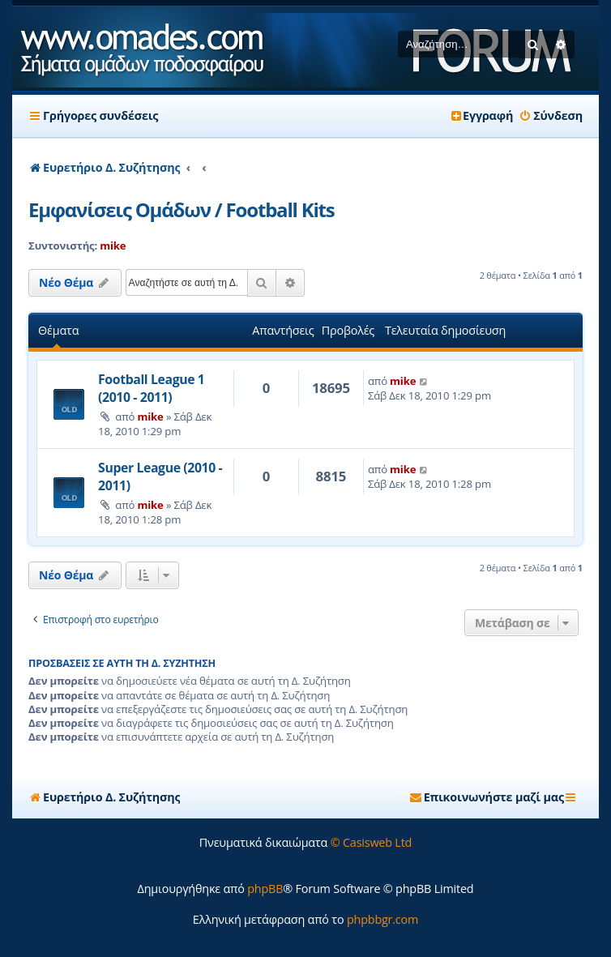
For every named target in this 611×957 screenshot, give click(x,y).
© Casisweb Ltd (371, 842)
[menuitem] (551, 116)
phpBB (265, 888)
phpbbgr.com (382, 919)
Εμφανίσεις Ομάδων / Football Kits (181, 209)
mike (113, 245)
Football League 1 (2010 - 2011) (151, 388)
